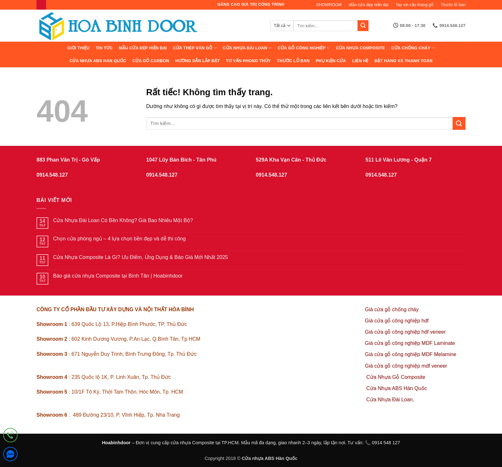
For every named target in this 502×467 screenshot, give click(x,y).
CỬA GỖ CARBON (151, 60)
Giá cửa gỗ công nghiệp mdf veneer (406, 366)
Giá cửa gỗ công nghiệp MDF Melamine (410, 354)
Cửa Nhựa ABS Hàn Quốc (97, 60)
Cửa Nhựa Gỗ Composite (396, 377)
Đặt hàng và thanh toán (404, 60)
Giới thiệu (78, 48)
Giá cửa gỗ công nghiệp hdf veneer (405, 332)
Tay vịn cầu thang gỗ (414, 4)
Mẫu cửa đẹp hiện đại (369, 4)
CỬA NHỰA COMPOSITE (360, 48)
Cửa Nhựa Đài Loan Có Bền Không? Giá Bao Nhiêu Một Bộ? (123, 220)
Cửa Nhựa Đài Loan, (390, 399)
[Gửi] (363, 25)
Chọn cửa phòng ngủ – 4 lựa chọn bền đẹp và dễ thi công (119, 238)
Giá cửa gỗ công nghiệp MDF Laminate (410, 343)
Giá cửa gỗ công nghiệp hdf (397, 320)
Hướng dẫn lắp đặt (197, 60)
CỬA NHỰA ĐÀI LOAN (247, 48)
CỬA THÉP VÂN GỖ (195, 48)
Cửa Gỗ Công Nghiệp (304, 48)
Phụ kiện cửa (331, 60)
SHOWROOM (329, 4)
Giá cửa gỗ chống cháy (392, 309)
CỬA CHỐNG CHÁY (413, 48)
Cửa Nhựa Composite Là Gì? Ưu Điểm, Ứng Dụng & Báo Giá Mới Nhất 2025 (140, 257)
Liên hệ (360, 60)
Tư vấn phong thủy (248, 60)
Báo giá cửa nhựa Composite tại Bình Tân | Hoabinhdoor (118, 276)
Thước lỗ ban (453, 4)
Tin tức (104, 48)
